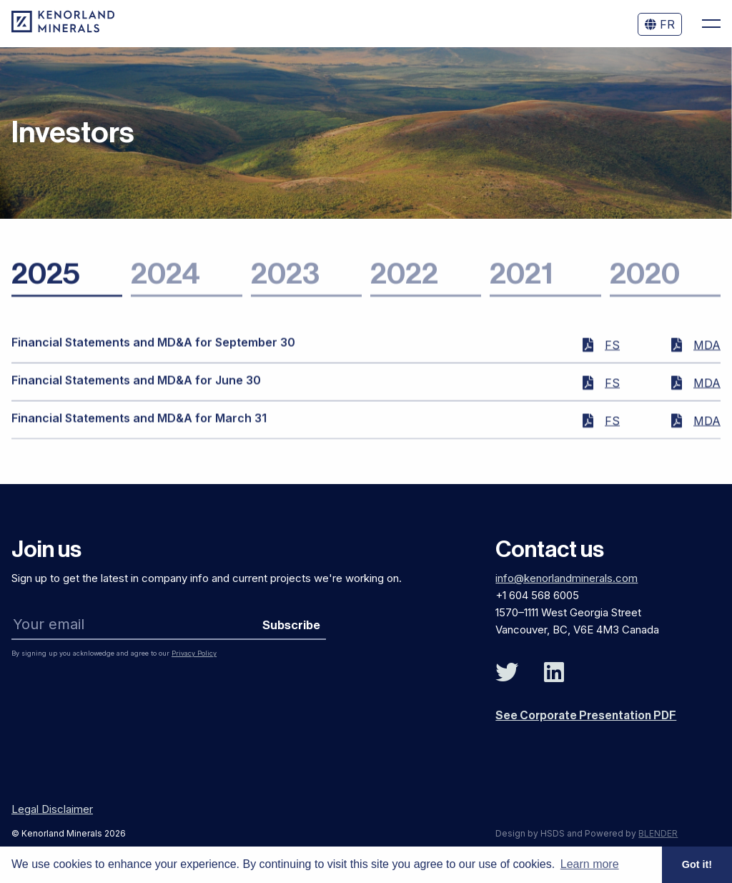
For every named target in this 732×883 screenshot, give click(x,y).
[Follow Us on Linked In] (554, 672)
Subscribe (291, 625)
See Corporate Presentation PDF (585, 715)
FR (660, 24)
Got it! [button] (697, 864)
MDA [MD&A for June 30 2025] (707, 388)
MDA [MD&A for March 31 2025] (707, 426)
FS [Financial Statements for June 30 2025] (612, 388)
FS (612, 350)
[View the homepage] (62, 28)
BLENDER (658, 833)
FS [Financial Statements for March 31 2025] (612, 426)
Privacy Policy (194, 653)
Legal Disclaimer (52, 809)
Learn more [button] (589, 864)
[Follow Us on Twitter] (506, 672)
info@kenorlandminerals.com (566, 578)
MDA (707, 350)
